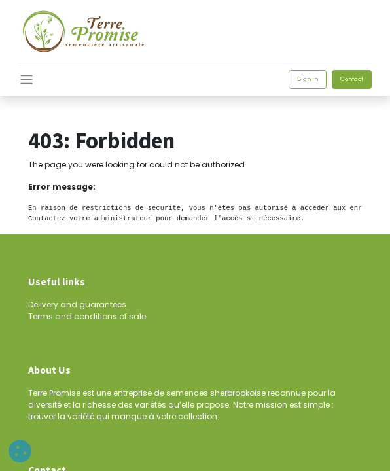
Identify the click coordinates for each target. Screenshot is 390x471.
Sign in (307, 79)
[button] (20, 451)
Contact (351, 79)
